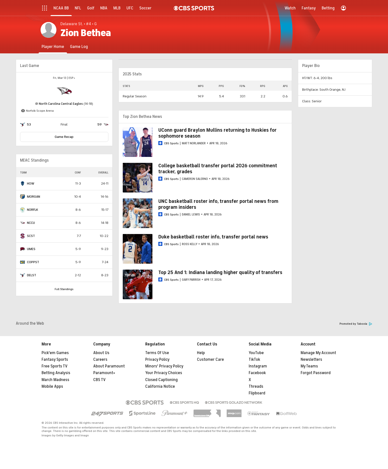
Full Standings (64, 289)
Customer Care (210, 359)
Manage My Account (318, 352)
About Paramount (109, 366)
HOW (30, 183)
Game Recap (64, 137)
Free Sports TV (55, 366)
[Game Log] (79, 46)
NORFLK (32, 210)
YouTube (256, 352)
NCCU (31, 223)
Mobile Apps (52, 386)
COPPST (33, 262)
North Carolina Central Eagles (61, 104)
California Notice (160, 386)
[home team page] (64, 91)
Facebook (257, 372)
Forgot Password (316, 372)
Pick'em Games (55, 352)
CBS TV (99, 379)
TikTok (254, 359)
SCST (31, 236)
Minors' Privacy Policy (164, 366)
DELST (31, 275)
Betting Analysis (56, 372)
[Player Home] (53, 46)
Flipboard (257, 393)
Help (201, 352)
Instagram (258, 366)
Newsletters (311, 359)
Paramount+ (104, 372)
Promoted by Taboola (356, 323)
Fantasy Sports (55, 359)
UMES (31, 249)
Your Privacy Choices (163, 372)
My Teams (309, 366)
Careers (100, 359)
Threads (256, 386)
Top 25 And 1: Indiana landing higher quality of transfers (220, 272)
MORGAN (33, 196)
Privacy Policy (157, 359)
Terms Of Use (157, 352)
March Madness (55, 379)
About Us (101, 352)
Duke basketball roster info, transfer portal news (213, 237)
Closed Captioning (161, 379)
